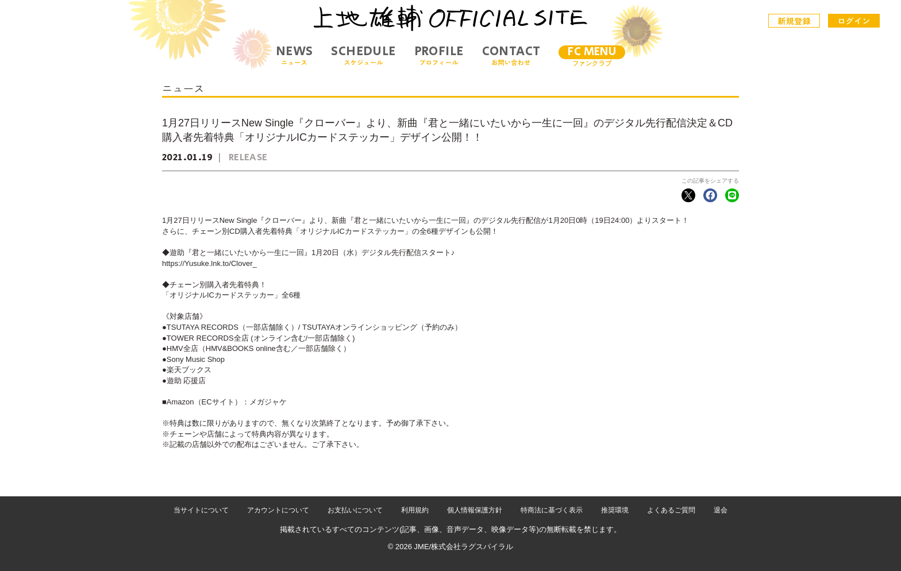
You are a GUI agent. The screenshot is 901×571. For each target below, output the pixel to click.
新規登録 (794, 20)
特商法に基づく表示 (552, 510)
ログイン (854, 20)
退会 (720, 510)
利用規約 (415, 510)
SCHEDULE (363, 55)
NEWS (294, 55)
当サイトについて (201, 510)
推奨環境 (615, 510)
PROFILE (439, 55)
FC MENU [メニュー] (592, 52)
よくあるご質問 (671, 510)
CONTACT (511, 55)
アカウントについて (278, 510)
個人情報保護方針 (474, 510)
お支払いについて (355, 510)
